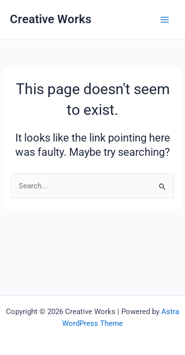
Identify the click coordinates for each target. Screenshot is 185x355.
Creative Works (50, 19)
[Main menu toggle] (164, 19)
